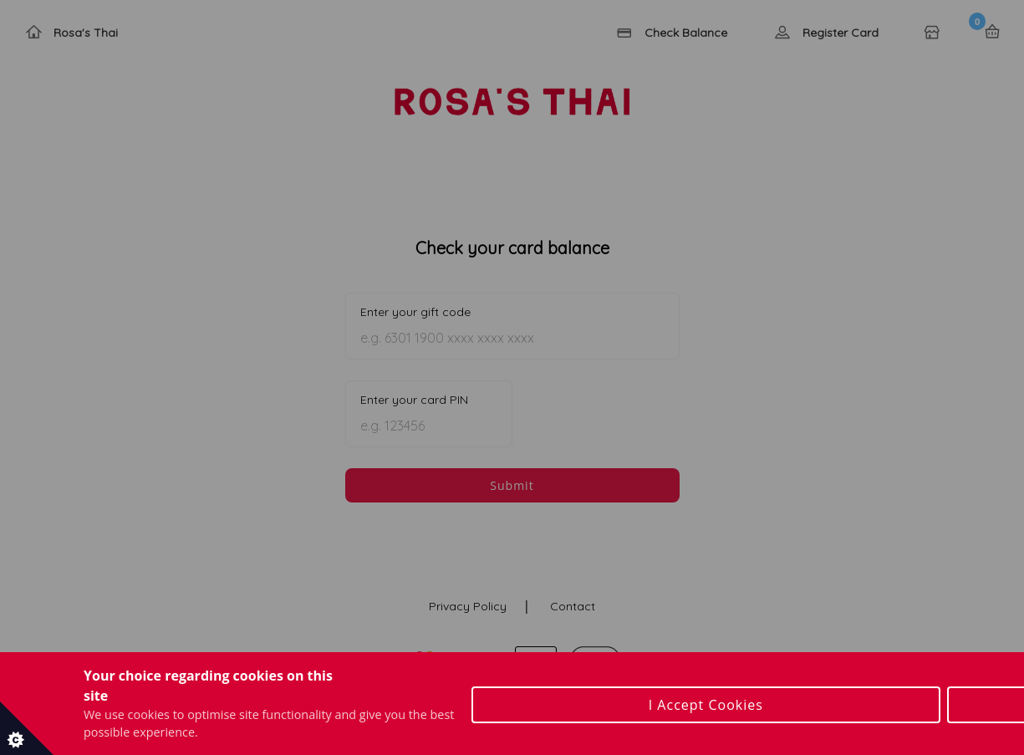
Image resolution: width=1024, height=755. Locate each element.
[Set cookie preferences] (26, 728)
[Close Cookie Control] (1014, 696)
